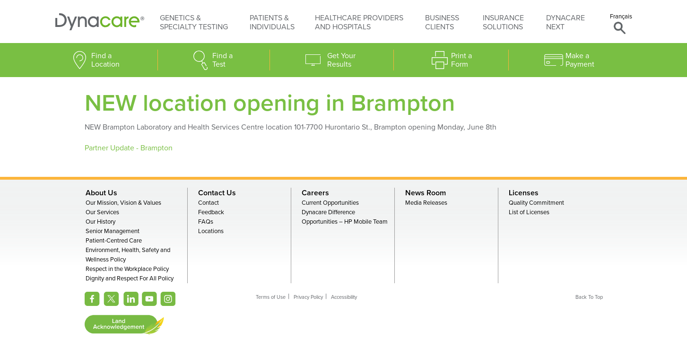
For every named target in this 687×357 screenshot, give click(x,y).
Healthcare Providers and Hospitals (359, 22)
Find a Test (222, 60)
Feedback (211, 212)
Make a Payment (579, 60)
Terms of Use (271, 297)
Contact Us (217, 193)
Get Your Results (341, 60)
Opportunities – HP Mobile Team (345, 222)
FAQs (205, 222)
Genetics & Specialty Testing (194, 22)
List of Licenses (529, 212)
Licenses (524, 193)
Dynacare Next (565, 22)
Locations (211, 231)
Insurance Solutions (503, 22)
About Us (101, 193)
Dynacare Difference (328, 212)
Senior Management (112, 231)
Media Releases (426, 203)
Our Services (102, 212)
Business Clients (442, 22)
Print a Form (461, 60)
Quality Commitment (536, 203)
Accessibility (344, 297)
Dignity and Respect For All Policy (130, 278)
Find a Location (105, 60)
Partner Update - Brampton (129, 148)
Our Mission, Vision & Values (123, 203)
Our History (100, 222)
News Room (425, 193)
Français (621, 16)
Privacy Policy (308, 297)
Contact (208, 203)
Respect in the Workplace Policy (127, 269)
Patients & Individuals (272, 22)
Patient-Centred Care (114, 240)
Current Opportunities (330, 203)
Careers (315, 193)
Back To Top (589, 297)
